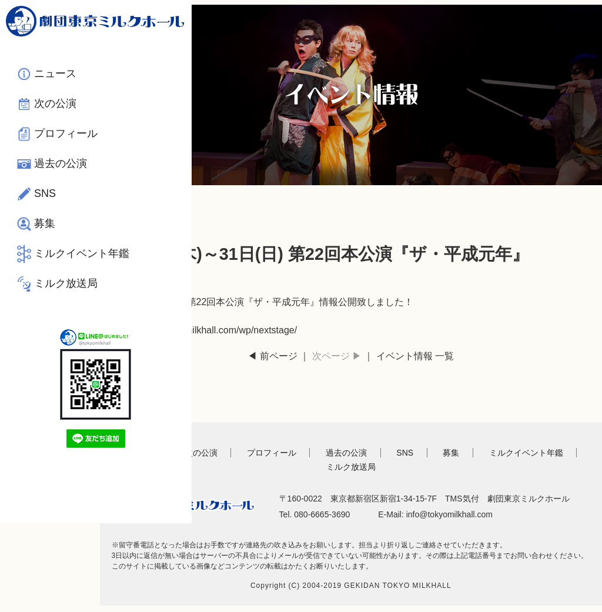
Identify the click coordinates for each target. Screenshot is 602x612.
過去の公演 (60, 161)
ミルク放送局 (66, 297)
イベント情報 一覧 (424, 351)
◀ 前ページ (281, 351)
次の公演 (55, 101)
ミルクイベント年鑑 (71, 259)
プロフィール (66, 131)
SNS (45, 191)
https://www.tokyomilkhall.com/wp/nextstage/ (222, 325)
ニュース (55, 71)
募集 (44, 221)
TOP (155, 448)
